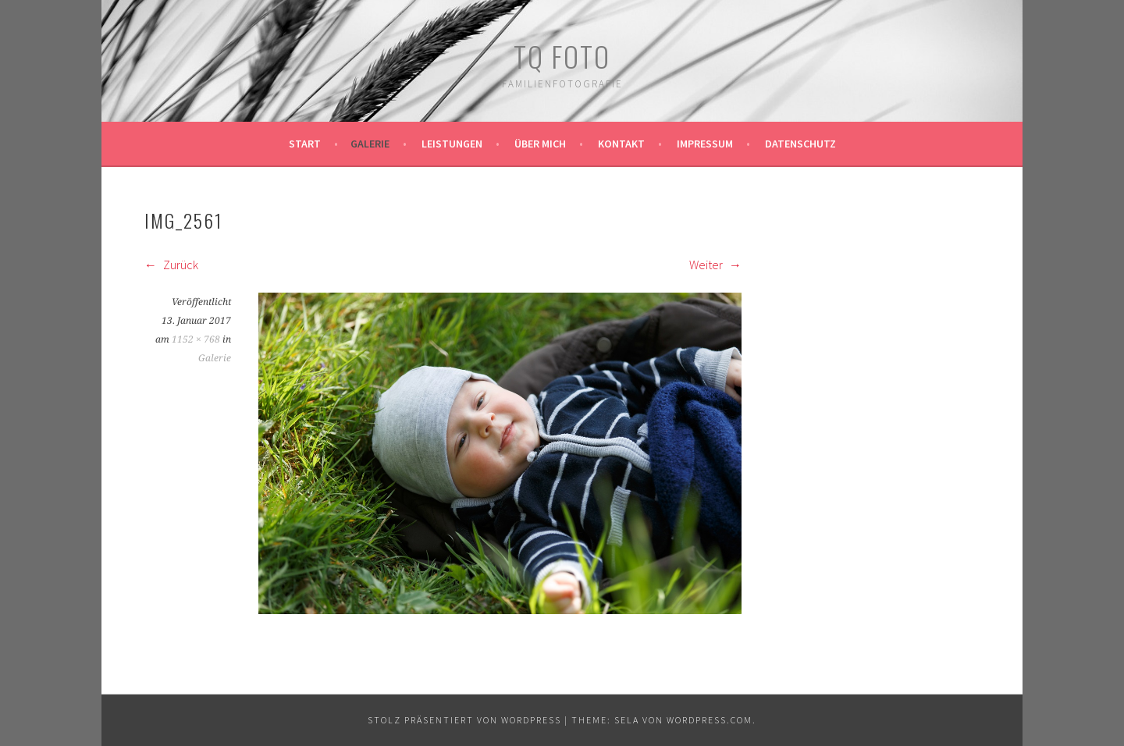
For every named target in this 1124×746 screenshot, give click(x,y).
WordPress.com (709, 720)
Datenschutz (800, 144)
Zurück (171, 264)
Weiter (715, 264)
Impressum (705, 144)
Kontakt (621, 144)
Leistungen (452, 144)
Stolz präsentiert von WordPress (464, 720)
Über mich (540, 144)
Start (305, 144)
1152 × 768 (196, 339)
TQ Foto (562, 55)
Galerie (369, 144)
